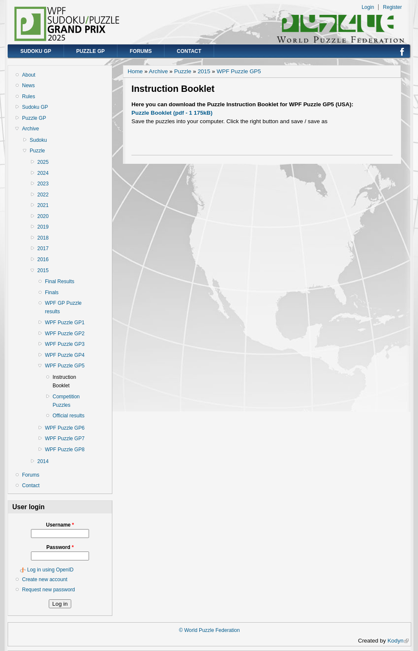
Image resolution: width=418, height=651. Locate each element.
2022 (43, 195)
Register (392, 7)
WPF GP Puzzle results (63, 307)
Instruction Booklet (64, 381)
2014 (43, 461)
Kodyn (398, 640)
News (28, 85)
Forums (141, 51)
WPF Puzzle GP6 (64, 428)
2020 (43, 216)
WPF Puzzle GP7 (64, 438)
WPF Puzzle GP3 (64, 344)
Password (60, 547)
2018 (43, 238)
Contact (189, 51)
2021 (43, 205)
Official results (68, 416)
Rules (28, 96)
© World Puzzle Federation (209, 630)
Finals (52, 292)
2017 (43, 248)
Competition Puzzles (66, 401)
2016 (43, 259)
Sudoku (38, 140)
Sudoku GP (35, 51)
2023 (43, 184)
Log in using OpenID (50, 570)
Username (60, 525)
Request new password (48, 590)
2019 (43, 227)
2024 (43, 173)
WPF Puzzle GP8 (64, 449)
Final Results (59, 281)
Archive (30, 129)
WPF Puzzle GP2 (64, 334)
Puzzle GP (90, 51)
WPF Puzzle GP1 (64, 323)
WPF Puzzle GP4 (64, 355)
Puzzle (37, 151)
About (28, 75)
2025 (43, 162)
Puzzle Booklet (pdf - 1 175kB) (171, 113)
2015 (43, 270)
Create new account (44, 579)
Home (135, 71)
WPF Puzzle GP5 (64, 366)
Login (368, 7)
